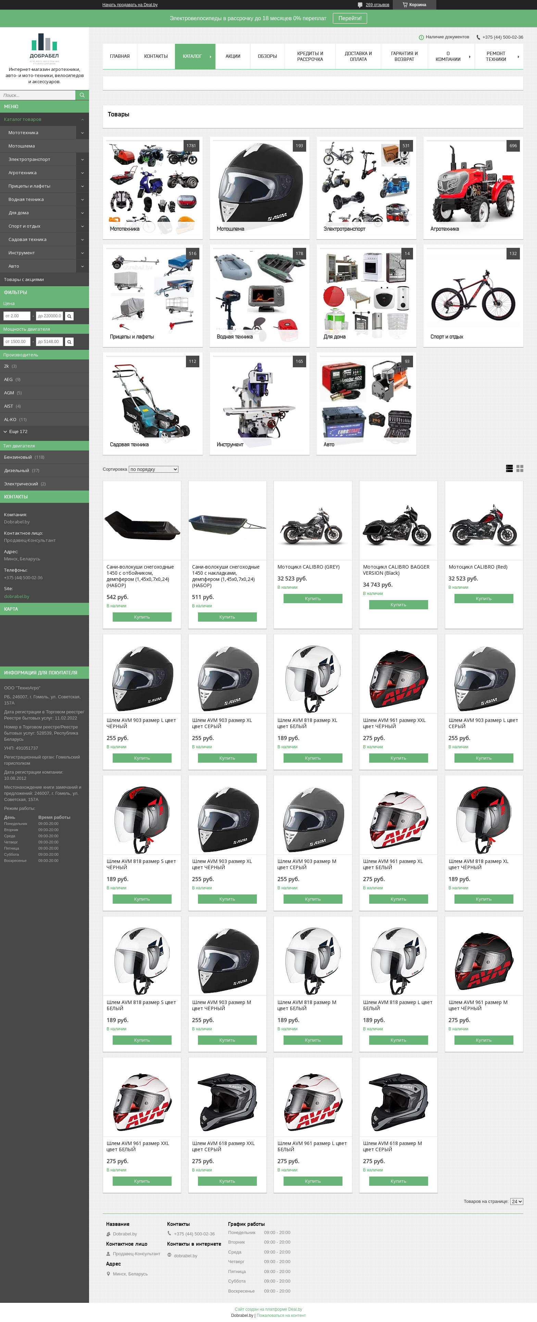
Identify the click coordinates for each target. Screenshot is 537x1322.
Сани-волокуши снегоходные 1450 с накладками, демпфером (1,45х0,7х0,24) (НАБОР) (226, 576)
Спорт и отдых (24, 226)
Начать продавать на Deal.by (130, 4)
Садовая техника (28, 239)
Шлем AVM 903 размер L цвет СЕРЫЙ (483, 723)
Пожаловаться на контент (281, 1315)
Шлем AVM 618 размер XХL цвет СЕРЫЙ (223, 1146)
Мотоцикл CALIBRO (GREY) (308, 567)
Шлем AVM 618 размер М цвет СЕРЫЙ (392, 1146)
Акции (233, 56)
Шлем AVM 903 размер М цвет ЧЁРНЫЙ (221, 1005)
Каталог (192, 56)
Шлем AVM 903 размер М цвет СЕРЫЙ (306, 864)
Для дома (19, 212)
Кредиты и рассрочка (310, 56)
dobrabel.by (16, 596)
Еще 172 (18, 431)
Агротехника (23, 172)
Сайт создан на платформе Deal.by (268, 1309)
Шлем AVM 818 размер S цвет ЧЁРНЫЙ (141, 864)
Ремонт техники (496, 56)
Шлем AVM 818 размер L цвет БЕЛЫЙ (398, 1005)
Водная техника (26, 199)
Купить (142, 617)
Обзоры (267, 56)
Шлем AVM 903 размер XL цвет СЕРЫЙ (222, 723)
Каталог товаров (22, 119)
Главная (120, 56)
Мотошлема (22, 146)
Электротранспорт (29, 159)
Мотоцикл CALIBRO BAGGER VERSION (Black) (396, 570)
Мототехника (23, 132)
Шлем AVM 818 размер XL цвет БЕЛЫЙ (307, 723)
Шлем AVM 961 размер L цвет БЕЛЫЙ (312, 1146)
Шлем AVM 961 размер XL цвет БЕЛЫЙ (393, 864)
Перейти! (350, 18)
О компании (448, 56)
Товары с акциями (24, 279)
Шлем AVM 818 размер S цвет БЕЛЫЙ (141, 1005)
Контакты (156, 56)
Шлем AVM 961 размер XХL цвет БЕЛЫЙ (138, 1146)
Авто (14, 266)
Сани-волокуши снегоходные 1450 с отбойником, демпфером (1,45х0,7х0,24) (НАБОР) (140, 576)
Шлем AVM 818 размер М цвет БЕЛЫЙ (306, 1005)
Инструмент (22, 253)
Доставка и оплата (358, 56)
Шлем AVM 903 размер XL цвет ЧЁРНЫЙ (222, 864)
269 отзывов (377, 4)
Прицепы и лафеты (29, 186)
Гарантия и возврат (404, 56)
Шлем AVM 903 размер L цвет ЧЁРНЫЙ (141, 723)
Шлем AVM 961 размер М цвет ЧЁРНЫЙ (478, 1005)
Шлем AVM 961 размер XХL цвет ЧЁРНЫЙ (394, 723)
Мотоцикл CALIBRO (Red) (478, 567)
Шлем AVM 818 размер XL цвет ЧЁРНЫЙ (479, 864)
